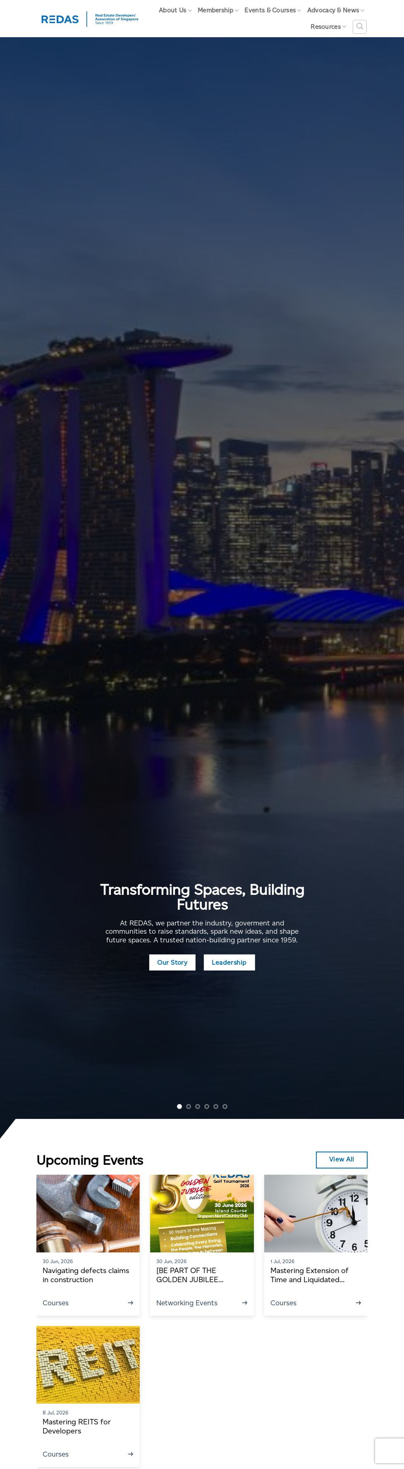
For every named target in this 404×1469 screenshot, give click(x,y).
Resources (328, 27)
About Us (175, 10)
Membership (218, 10)
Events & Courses (272, 10)
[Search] (360, 27)
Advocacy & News (336, 10)
